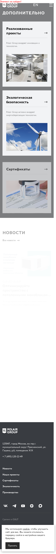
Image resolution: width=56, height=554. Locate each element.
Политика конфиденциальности (17, 526)
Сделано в (10, 519)
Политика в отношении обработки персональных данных (25, 534)
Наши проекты (11, 474)
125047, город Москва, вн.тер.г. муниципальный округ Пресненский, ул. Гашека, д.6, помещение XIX (24, 447)
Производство (10, 492)
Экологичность (11, 486)
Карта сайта (7, 542)
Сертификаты (10, 480)
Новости (7, 468)
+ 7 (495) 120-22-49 (12, 456)
